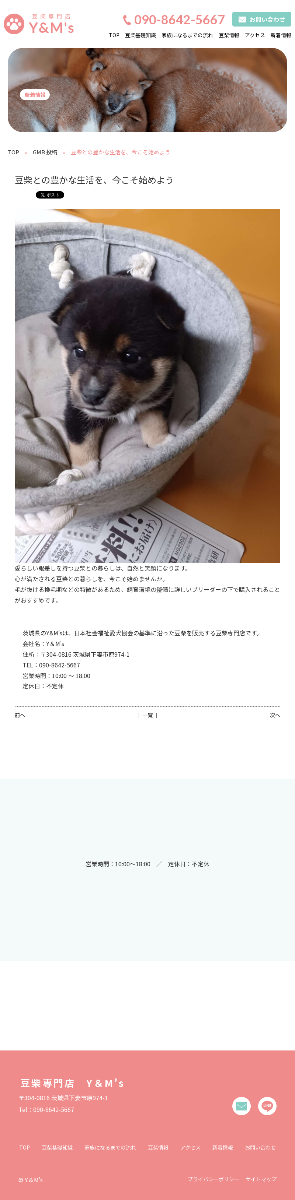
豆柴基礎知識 (140, 35)
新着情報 (281, 35)
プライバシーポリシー (213, 1179)
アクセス (255, 35)
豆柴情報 (229, 35)
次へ (275, 715)
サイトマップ (261, 1179)
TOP (114, 35)
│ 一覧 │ (147, 715)
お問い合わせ (260, 1147)
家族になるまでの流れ (187, 35)
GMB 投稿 (45, 152)
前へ (20, 715)
